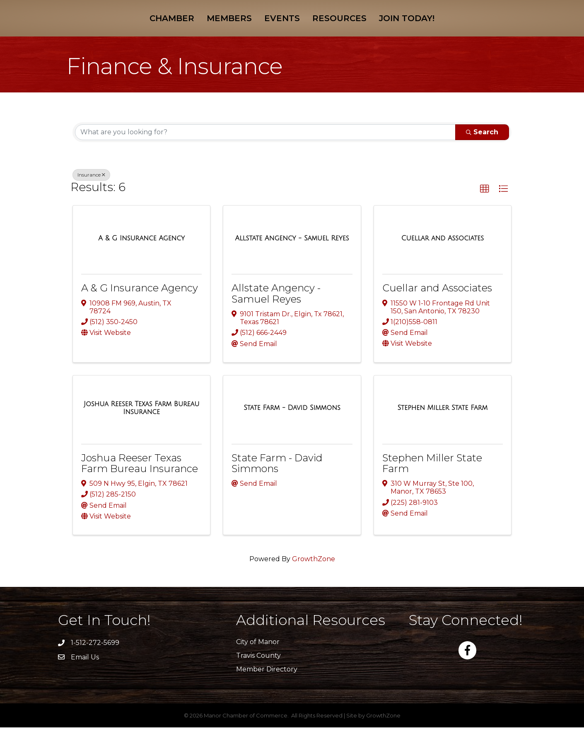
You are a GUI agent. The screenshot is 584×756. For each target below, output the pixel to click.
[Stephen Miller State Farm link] (442, 436)
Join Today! (466, 32)
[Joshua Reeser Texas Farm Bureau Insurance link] (141, 437)
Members (170, 32)
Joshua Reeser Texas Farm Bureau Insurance (139, 491)
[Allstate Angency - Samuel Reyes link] (292, 267)
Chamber (112, 32)
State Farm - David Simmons (277, 491)
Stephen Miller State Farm (432, 491)
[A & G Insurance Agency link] (141, 267)
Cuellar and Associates (437, 316)
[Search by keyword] (265, 161)
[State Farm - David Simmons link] (292, 436)
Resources (399, 32)
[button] (484, 217)
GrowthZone (313, 587)
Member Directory (266, 698)
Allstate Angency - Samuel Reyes (276, 321)
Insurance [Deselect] (91, 203)
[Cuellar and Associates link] (442, 267)
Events (223, 32)
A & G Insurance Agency (139, 316)
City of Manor (258, 670)
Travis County (258, 684)
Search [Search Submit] (482, 161)
